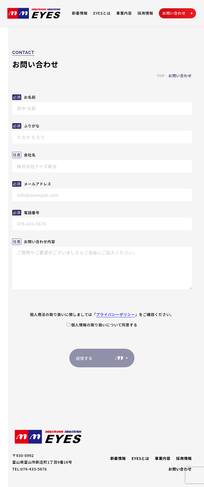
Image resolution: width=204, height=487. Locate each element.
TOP (161, 75)
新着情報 (80, 13)
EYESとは (101, 13)
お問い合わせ (180, 469)
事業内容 (124, 13)
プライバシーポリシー (115, 314)
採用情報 (145, 13)
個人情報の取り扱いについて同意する (102, 324)
